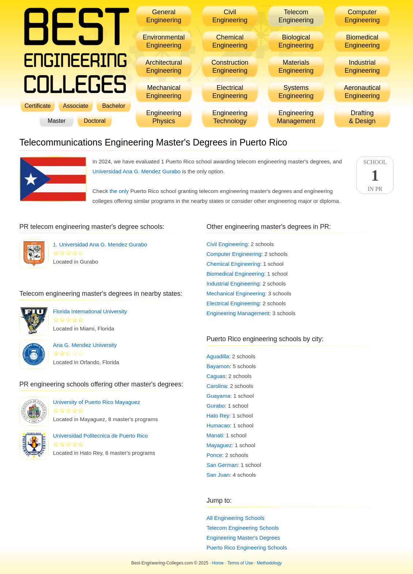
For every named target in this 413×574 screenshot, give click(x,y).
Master (57, 121)
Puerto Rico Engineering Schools (246, 547)
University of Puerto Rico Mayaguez (96, 402)
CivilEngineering (229, 16)
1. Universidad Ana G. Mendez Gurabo (100, 244)
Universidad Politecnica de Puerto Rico (100, 436)
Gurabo (215, 406)
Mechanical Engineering (235, 293)
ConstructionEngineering (229, 66)
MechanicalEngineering (163, 91)
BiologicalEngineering (296, 41)
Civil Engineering (227, 244)
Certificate (37, 106)
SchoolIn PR (375, 175)
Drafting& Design (362, 117)
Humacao (218, 425)
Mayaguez (219, 445)
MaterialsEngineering (296, 66)
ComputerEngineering (362, 16)
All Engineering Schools (235, 518)
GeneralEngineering (163, 16)
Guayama (218, 396)
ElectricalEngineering (229, 91)
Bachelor (113, 106)
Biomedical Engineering (235, 274)
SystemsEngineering (296, 91)
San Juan (218, 475)
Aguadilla (217, 356)
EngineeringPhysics (163, 117)
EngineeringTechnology (229, 117)
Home (218, 563)
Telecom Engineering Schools (242, 528)
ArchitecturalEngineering (163, 66)
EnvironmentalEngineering (164, 41)
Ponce (214, 455)
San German (222, 465)
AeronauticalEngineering (362, 91)
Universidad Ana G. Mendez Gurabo (136, 171)
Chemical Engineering (233, 264)
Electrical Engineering (232, 303)
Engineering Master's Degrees (243, 538)
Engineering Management (237, 313)
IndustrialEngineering (362, 66)
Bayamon (218, 366)
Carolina (216, 386)
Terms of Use (240, 563)
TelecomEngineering (296, 16)
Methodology (269, 563)
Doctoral (95, 121)
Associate (75, 106)
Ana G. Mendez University (85, 345)
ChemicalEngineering (229, 41)
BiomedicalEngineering (362, 41)
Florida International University (90, 311)
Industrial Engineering (232, 283)
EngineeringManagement (296, 117)
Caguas (216, 376)
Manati (214, 435)
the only (119, 191)
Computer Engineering (233, 254)
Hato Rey (218, 415)
